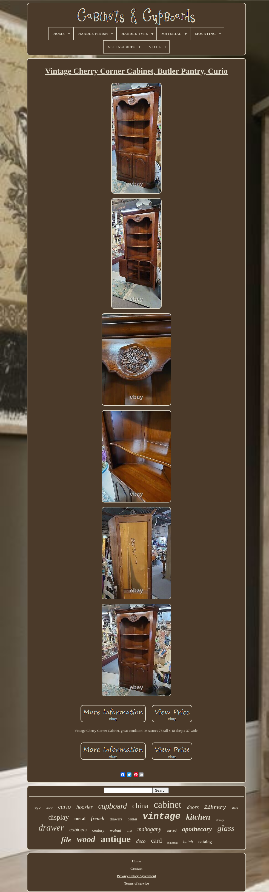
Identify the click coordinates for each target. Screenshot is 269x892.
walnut (115, 830)
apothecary (197, 828)
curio (64, 806)
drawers (116, 819)
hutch (188, 841)
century (98, 830)
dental (132, 819)
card (156, 840)
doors (193, 807)
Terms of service (136, 883)
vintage (162, 816)
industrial (172, 842)
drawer (51, 827)
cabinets (78, 829)
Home (136, 861)
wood (86, 839)
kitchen (198, 816)
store (234, 808)
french (97, 818)
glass (226, 827)
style (38, 808)
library (215, 807)
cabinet (167, 804)
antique (116, 839)
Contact (136, 868)
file (66, 839)
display (58, 817)
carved (171, 830)
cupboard (112, 806)
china (140, 806)
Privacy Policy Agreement (136, 876)
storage (220, 820)
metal (80, 818)
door (49, 808)
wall (129, 831)
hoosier (84, 807)
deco (140, 841)
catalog (205, 841)
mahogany (149, 829)
